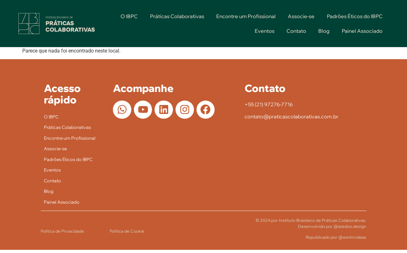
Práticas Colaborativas (177, 16)
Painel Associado (362, 31)
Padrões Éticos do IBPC (355, 16)
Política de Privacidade (62, 233)
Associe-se (301, 16)
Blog (323, 31)
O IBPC (129, 16)
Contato (296, 31)
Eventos (264, 31)
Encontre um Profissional (246, 16)
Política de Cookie (127, 233)
